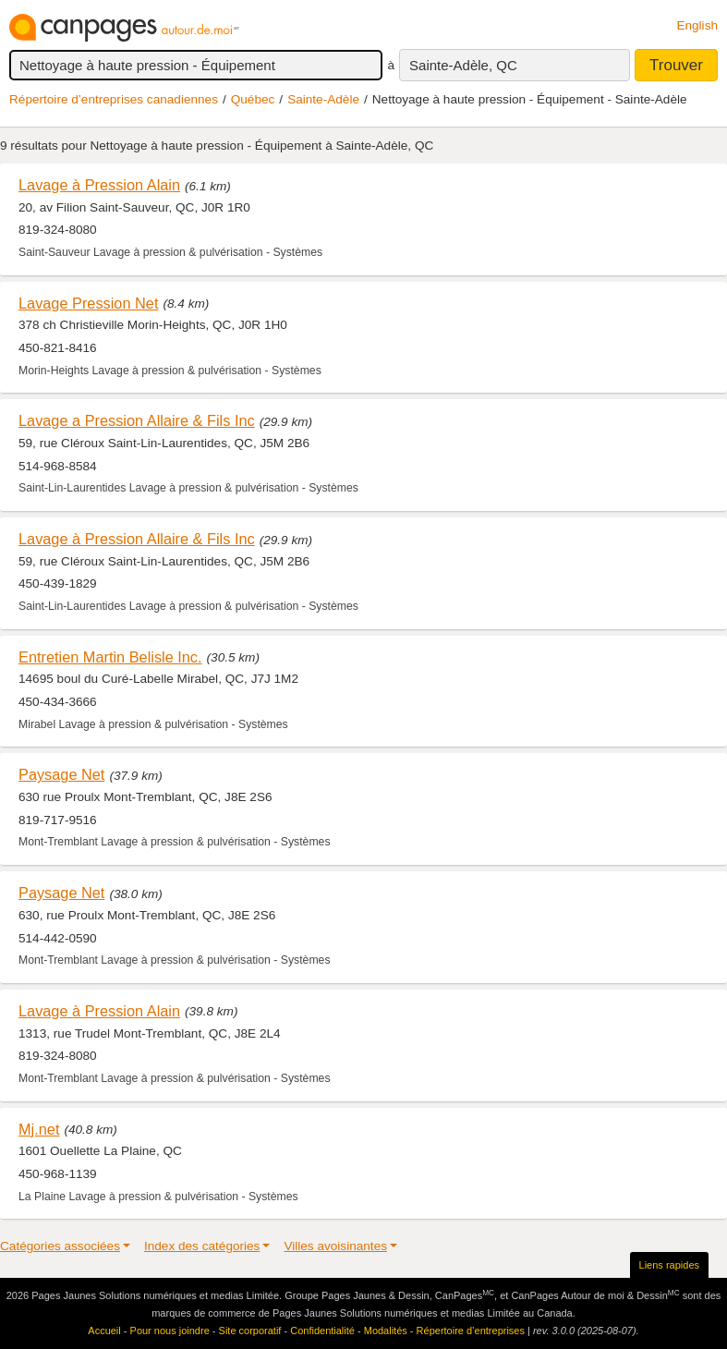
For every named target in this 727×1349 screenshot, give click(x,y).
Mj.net (38, 1129)
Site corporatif (250, 1330)
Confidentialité (322, 1330)
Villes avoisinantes (335, 1246)
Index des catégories (202, 1246)
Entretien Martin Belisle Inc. (110, 657)
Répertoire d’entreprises (471, 1330)
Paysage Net (61, 774)
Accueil (104, 1330)
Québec (253, 99)
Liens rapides (669, 1264)
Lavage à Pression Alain (99, 184)
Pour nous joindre (170, 1330)
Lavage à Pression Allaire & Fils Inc (136, 538)
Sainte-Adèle (323, 99)
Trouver (676, 65)
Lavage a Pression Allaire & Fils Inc (136, 420)
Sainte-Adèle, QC (463, 65)
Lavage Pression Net (88, 303)
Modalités (385, 1330)
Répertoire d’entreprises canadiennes (113, 99)
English (697, 25)
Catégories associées (60, 1246)
